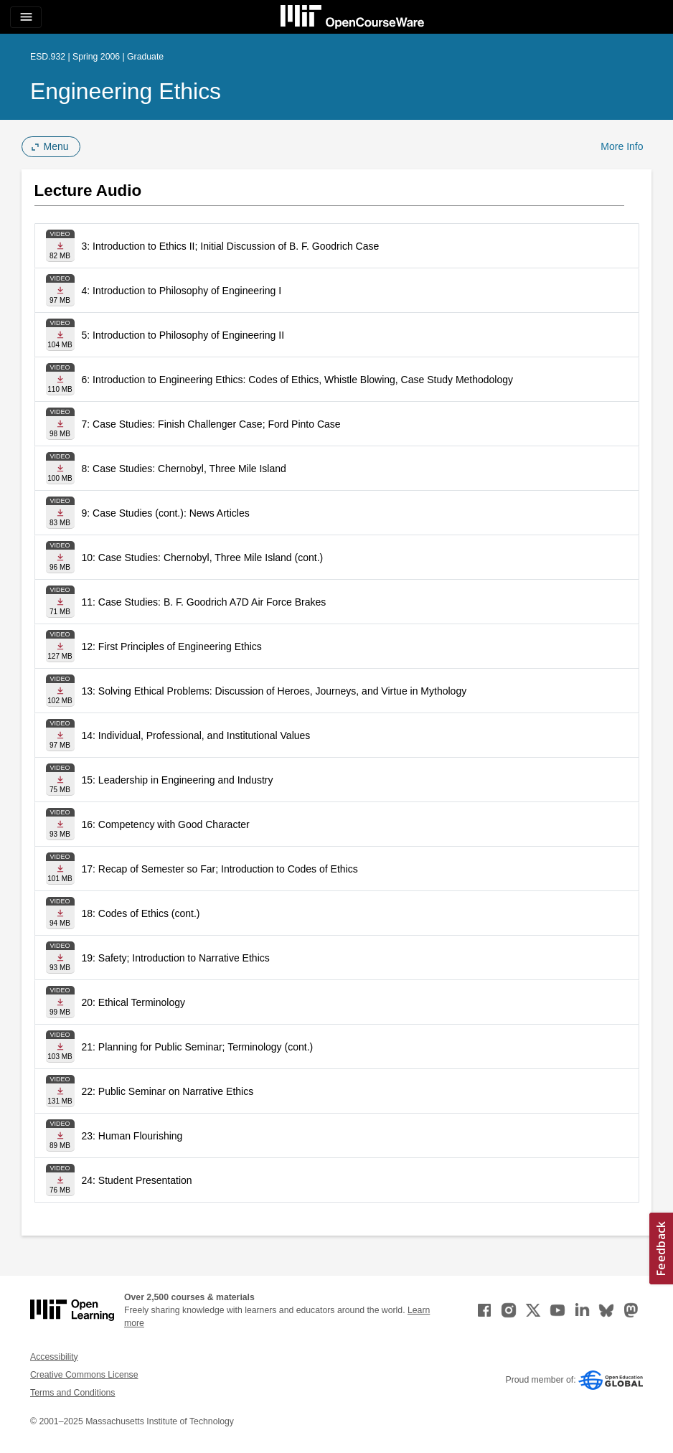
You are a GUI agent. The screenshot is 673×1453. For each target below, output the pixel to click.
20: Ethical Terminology (133, 1002)
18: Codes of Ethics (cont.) (141, 913)
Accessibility (54, 1357)
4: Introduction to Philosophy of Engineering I (182, 290)
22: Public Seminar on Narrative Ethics (168, 1091)
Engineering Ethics (125, 91)
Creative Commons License (84, 1375)
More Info (622, 146)
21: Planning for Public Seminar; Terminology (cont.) (198, 1047)
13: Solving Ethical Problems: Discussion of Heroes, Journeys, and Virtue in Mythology (274, 691)
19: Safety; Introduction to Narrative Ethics (176, 958)
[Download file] (60, 246)
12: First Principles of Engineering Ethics (172, 646)
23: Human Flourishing (132, 1136)
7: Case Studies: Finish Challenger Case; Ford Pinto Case (211, 424)
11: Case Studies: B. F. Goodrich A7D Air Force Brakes (204, 602)
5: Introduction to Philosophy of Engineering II (183, 335)
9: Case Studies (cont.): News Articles (166, 513)
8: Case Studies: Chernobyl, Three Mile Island (184, 468)
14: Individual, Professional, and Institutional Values (196, 735)
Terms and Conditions (72, 1393)
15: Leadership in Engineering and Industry (177, 780)
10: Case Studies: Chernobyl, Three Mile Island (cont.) (203, 557)
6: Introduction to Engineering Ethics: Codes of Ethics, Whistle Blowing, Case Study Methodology (298, 379)
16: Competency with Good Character (166, 824)
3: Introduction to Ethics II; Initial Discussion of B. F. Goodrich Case (231, 246)
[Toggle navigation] (26, 17)
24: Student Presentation (137, 1180)
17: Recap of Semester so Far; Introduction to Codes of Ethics (220, 869)
